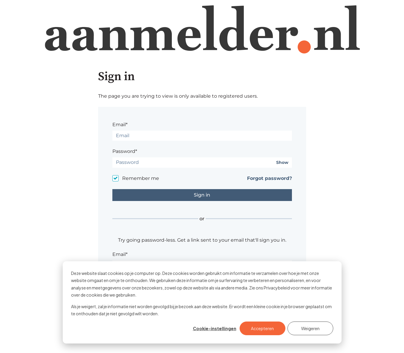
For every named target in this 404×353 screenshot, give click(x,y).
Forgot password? (269, 178)
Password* (124, 151)
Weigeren (310, 328)
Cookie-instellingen (214, 328)
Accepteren (262, 328)
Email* (120, 124)
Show (282, 162)
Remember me (140, 178)
